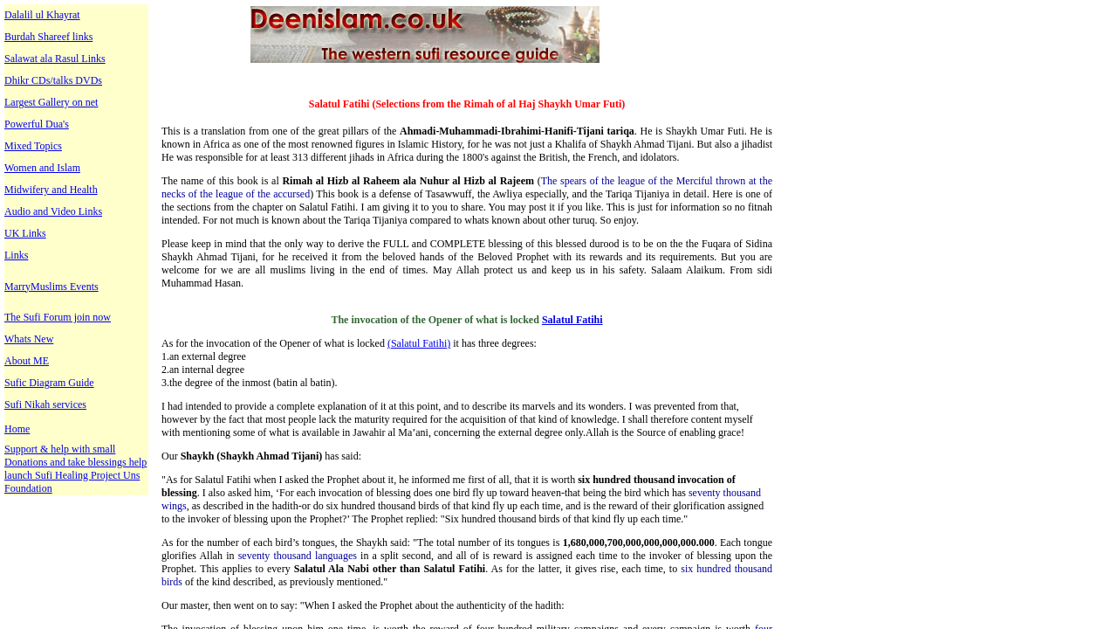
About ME (26, 361)
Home (17, 429)
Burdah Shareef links (48, 37)
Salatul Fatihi (572, 320)
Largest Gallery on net (51, 102)
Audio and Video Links (53, 211)
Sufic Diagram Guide (49, 383)
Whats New (28, 339)
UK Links (25, 233)
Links (16, 255)
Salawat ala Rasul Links (55, 58)
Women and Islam (42, 168)
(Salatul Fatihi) (418, 343)
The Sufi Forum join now (57, 317)
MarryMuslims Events (51, 286)
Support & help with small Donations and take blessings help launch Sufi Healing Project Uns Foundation (75, 468)
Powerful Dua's (36, 124)
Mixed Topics (33, 146)
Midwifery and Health (51, 189)
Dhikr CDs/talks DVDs (53, 80)
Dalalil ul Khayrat (42, 15)
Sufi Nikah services (45, 404)
